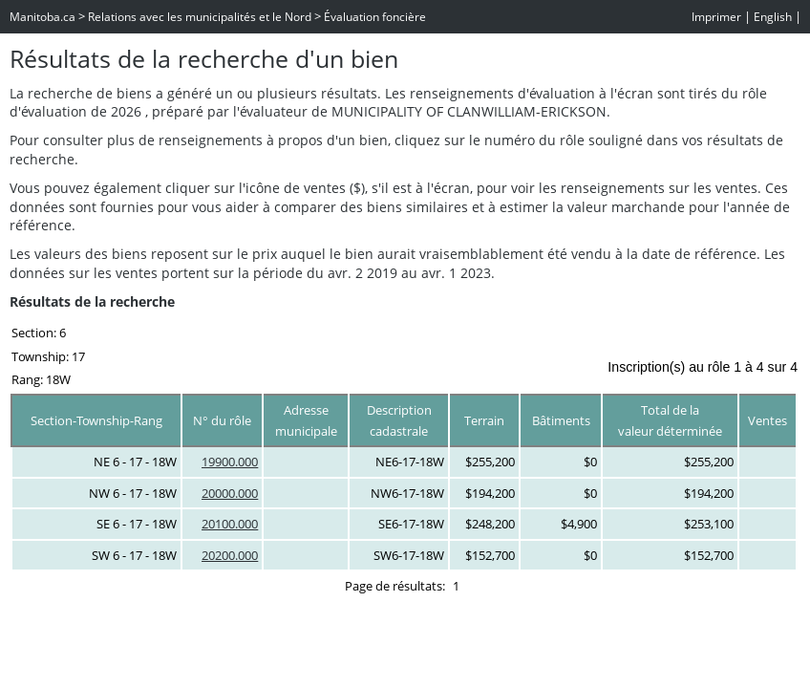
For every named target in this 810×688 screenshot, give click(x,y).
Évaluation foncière (375, 17)
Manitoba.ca (42, 17)
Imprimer (716, 17)
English (773, 17)
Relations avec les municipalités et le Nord (199, 17)
